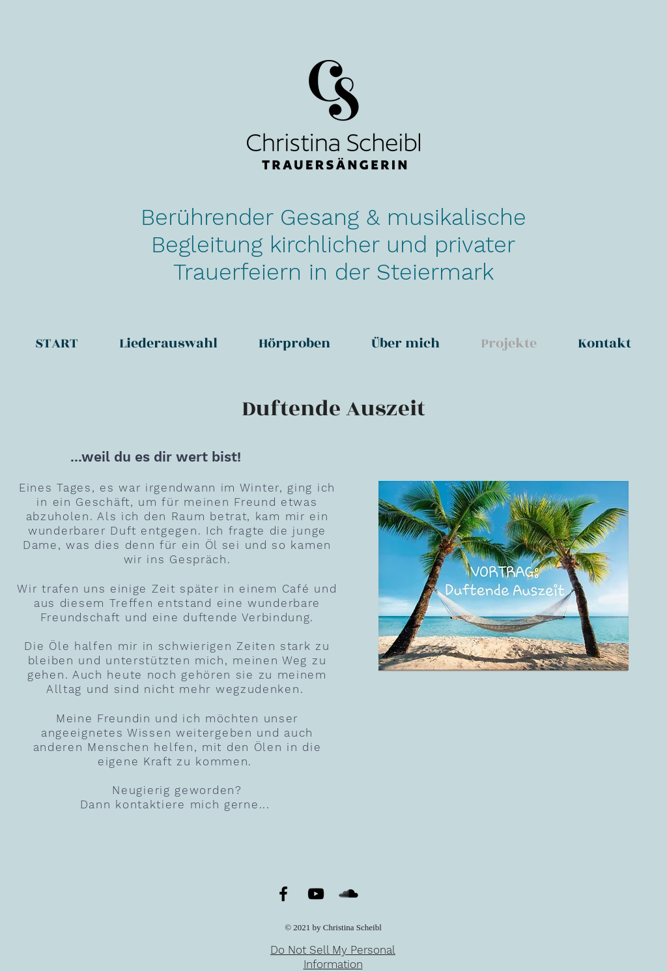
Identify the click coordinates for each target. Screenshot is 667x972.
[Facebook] (283, 894)
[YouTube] (316, 894)
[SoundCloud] (348, 894)
